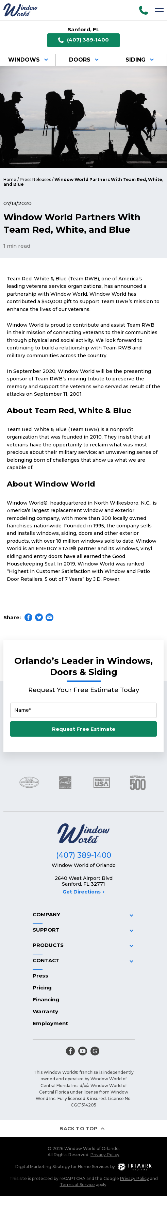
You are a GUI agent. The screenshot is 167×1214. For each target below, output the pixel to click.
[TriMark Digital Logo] (135, 1166)
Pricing (42, 987)
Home (9, 179)
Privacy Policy (104, 1154)
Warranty (45, 1011)
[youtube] (82, 1051)
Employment (50, 1023)
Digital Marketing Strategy (42, 1166)
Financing (46, 999)
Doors (85, 60)
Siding (141, 60)
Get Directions (83, 892)
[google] (94, 1051)
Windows (29, 60)
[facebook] (70, 1051)
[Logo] (20, 9)
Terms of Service (77, 1184)
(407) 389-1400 (83, 40)
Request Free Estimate (83, 729)
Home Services (93, 1166)
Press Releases (35, 179)
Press (40, 975)
